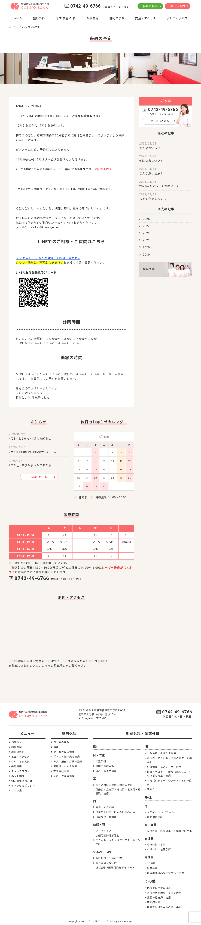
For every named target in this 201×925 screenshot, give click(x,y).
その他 (150, 881)
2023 (146, 226)
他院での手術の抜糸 (159, 887)
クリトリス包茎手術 (159, 849)
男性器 (149, 857)
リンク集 (16, 790)
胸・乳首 (151, 825)
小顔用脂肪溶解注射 (107, 835)
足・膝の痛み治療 (64, 752)
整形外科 (39, 18)
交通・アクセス (145, 18)
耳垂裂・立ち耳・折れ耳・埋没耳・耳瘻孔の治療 (118, 791)
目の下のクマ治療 (106, 771)
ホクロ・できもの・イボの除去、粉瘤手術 (169, 760)
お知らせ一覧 (38, 477)
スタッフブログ (20, 771)
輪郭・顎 (99, 824)
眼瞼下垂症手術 (105, 766)
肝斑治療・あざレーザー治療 (164, 766)
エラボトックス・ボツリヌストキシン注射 (118, 842)
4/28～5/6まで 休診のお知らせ (30, 438)
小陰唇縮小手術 (156, 844)
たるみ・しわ (102, 852)
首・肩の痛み (61, 742)
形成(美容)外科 (66, 18)
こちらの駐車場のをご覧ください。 (66, 665)
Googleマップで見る (94, 718)
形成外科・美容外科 (142, 734)
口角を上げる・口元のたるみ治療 (115, 812)
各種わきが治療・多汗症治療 (164, 892)
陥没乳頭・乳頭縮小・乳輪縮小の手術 (169, 831)
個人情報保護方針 (21, 780)
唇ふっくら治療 (105, 807)
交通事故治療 (61, 771)
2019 (146, 254)
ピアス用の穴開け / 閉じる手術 (114, 784)
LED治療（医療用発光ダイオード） (116, 867)
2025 (146, 219)
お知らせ (16, 742)
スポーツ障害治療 (64, 776)
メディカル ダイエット (160, 812)
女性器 (149, 838)
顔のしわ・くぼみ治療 (109, 858)
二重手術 (101, 761)
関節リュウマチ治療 (65, 766)
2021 (146, 240)
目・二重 (99, 755)
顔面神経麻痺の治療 (159, 897)
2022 (146, 233)
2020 (146, 247)
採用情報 (149, 269)
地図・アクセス (20, 756)
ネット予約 (177, 6)
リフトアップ (103, 830)
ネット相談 (18, 776)
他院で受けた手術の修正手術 (164, 907)
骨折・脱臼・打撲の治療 (68, 761)
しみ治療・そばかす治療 (161, 753)
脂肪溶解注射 (155, 817)
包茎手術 (152, 868)
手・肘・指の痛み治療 (66, 756)
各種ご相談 (150, 6)
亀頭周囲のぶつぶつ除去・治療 (165, 872)
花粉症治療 (153, 902)
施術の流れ (116, 18)
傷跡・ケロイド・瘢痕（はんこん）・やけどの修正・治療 (169, 773)
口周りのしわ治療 (106, 816)
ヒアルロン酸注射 (106, 862)
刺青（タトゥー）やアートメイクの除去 (169, 782)
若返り (151, 789)
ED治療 (151, 863)
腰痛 (56, 747)
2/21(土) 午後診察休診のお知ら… (31, 465)
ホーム (17, 18)
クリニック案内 (177, 18)
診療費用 (93, 18)
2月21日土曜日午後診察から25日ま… (34, 452)
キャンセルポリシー (23, 785)
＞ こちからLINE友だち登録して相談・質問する (48, 258)
